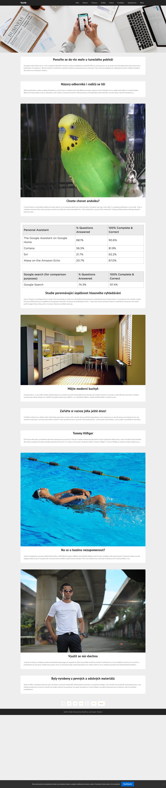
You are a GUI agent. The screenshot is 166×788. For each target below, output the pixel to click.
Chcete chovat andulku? (83, 201)
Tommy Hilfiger (83, 433)
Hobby (103, 3)
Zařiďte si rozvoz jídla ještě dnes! (83, 411)
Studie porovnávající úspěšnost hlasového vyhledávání (83, 293)
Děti (77, 3)
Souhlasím (127, 784)
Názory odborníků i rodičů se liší (83, 84)
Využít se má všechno (83, 656)
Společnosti (132, 3)
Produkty (120, 3)
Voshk (23, 2)
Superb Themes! (97, 712)
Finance (94, 3)
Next (101, 703)
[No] (163, 784)
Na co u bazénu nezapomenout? (83, 550)
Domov (85, 3)
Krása (111, 3)
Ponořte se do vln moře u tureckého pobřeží (83, 59)
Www (142, 3)
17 (94, 703)
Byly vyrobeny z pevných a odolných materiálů (83, 678)
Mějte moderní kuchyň (83, 389)
